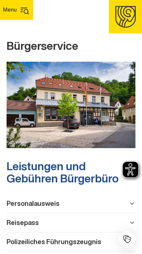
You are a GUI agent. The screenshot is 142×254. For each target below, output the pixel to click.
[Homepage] (125, 16)
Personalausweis (71, 203)
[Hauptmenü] (16, 10)
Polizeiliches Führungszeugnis (71, 241)
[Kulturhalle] (127, 239)
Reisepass (71, 222)
